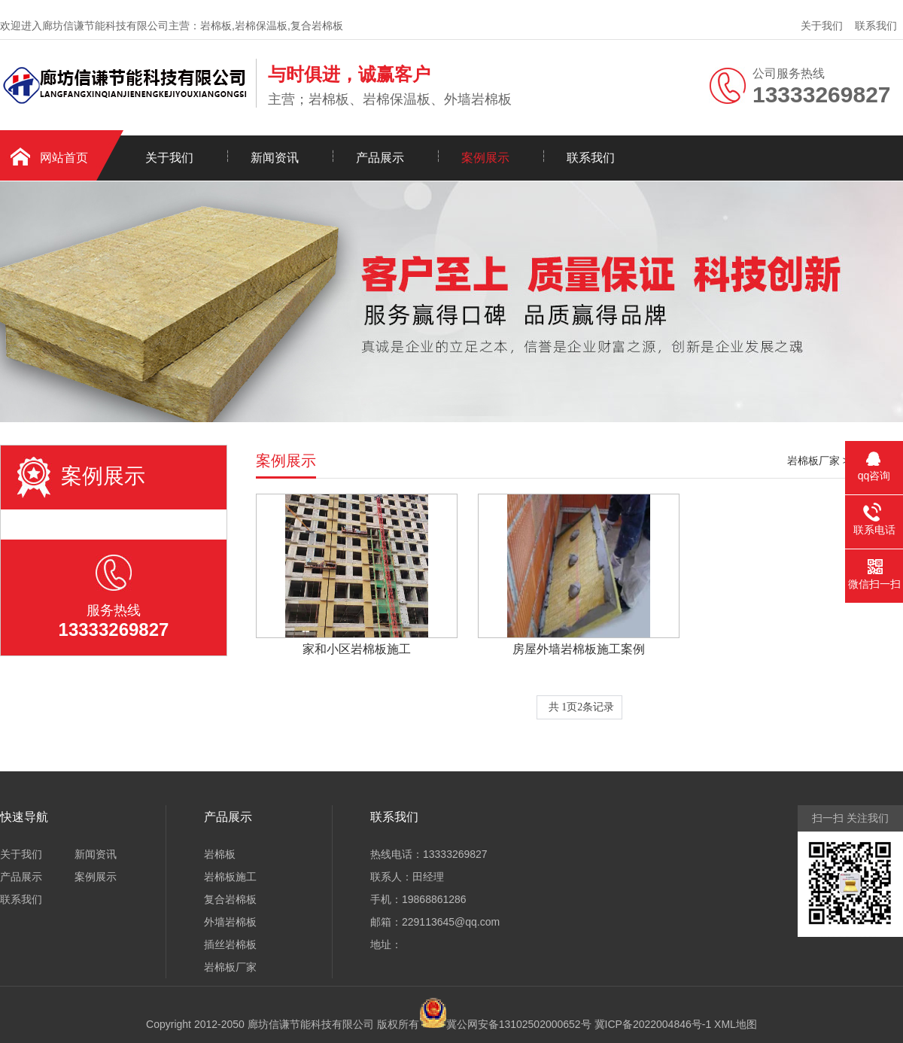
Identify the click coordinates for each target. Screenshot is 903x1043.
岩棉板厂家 (813, 461)
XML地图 (735, 1024)
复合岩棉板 (230, 899)
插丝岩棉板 (230, 944)
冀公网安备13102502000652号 (518, 1024)
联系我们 (876, 26)
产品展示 (380, 157)
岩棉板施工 (230, 877)
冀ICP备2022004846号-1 (653, 1024)
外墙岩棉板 (230, 922)
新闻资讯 (275, 157)
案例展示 (485, 157)
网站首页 (64, 157)
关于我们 (822, 26)
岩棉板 (220, 854)
